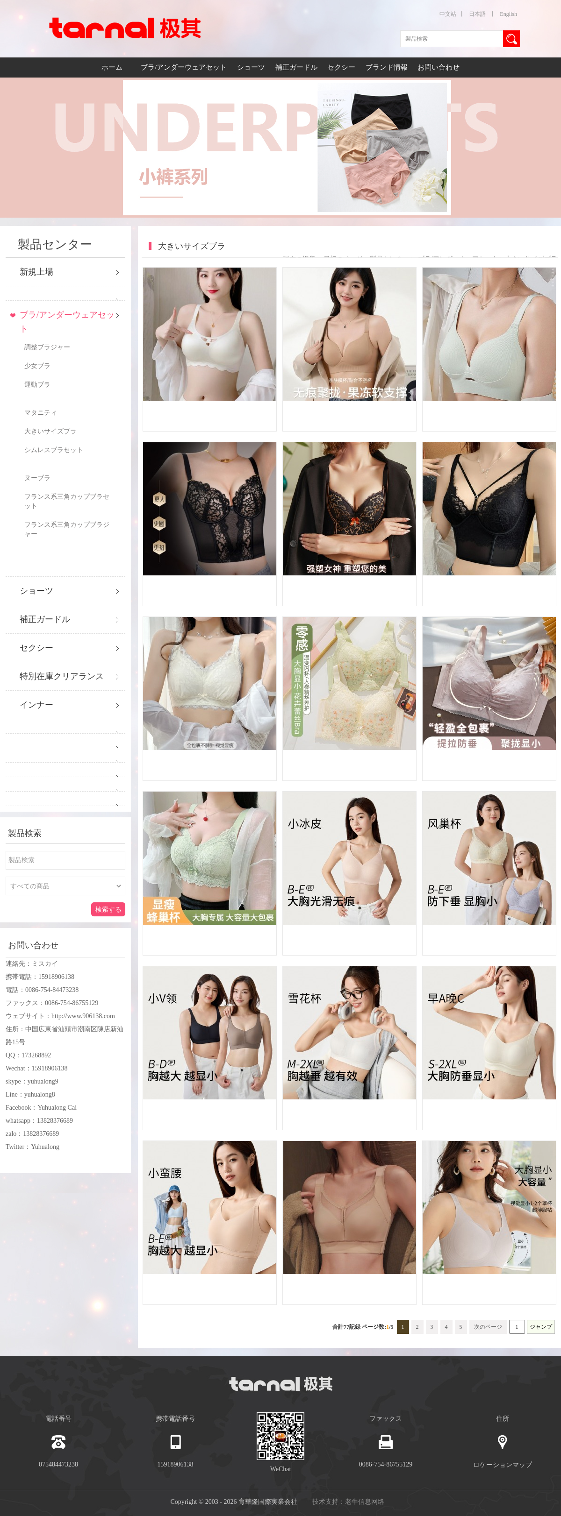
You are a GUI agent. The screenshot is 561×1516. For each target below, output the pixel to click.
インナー (36, 704)
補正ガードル (297, 67)
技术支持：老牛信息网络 (348, 1501)
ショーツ (252, 67)
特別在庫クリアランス (62, 676)
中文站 (447, 14)
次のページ (488, 1327)
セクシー (342, 67)
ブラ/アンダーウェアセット (185, 67)
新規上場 (36, 271)
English (508, 14)
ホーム (111, 67)
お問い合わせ (438, 67)
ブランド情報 (387, 67)
